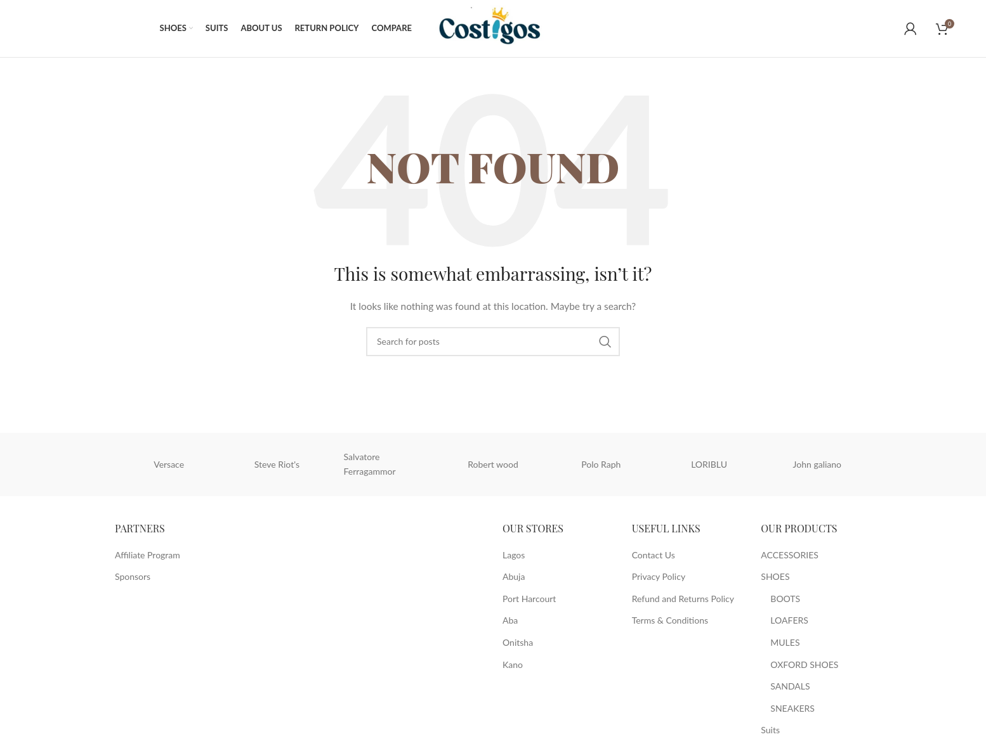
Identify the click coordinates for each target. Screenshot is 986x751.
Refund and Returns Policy (683, 598)
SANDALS (790, 686)
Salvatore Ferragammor (370, 464)
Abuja (514, 576)
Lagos (514, 554)
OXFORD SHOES (804, 664)
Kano (513, 664)
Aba (510, 620)
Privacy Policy (658, 576)
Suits (770, 730)
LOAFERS (789, 620)
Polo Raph (601, 464)
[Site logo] (496, 27)
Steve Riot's (276, 464)
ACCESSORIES (789, 554)
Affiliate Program (147, 554)
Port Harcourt (529, 598)
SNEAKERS (792, 708)
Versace (169, 464)
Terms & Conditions (670, 620)
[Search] (493, 341)
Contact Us (653, 554)
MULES (784, 642)
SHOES (775, 576)
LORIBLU (709, 464)
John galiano (817, 464)
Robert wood (493, 464)
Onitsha (518, 642)
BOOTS (785, 598)
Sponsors (132, 576)
